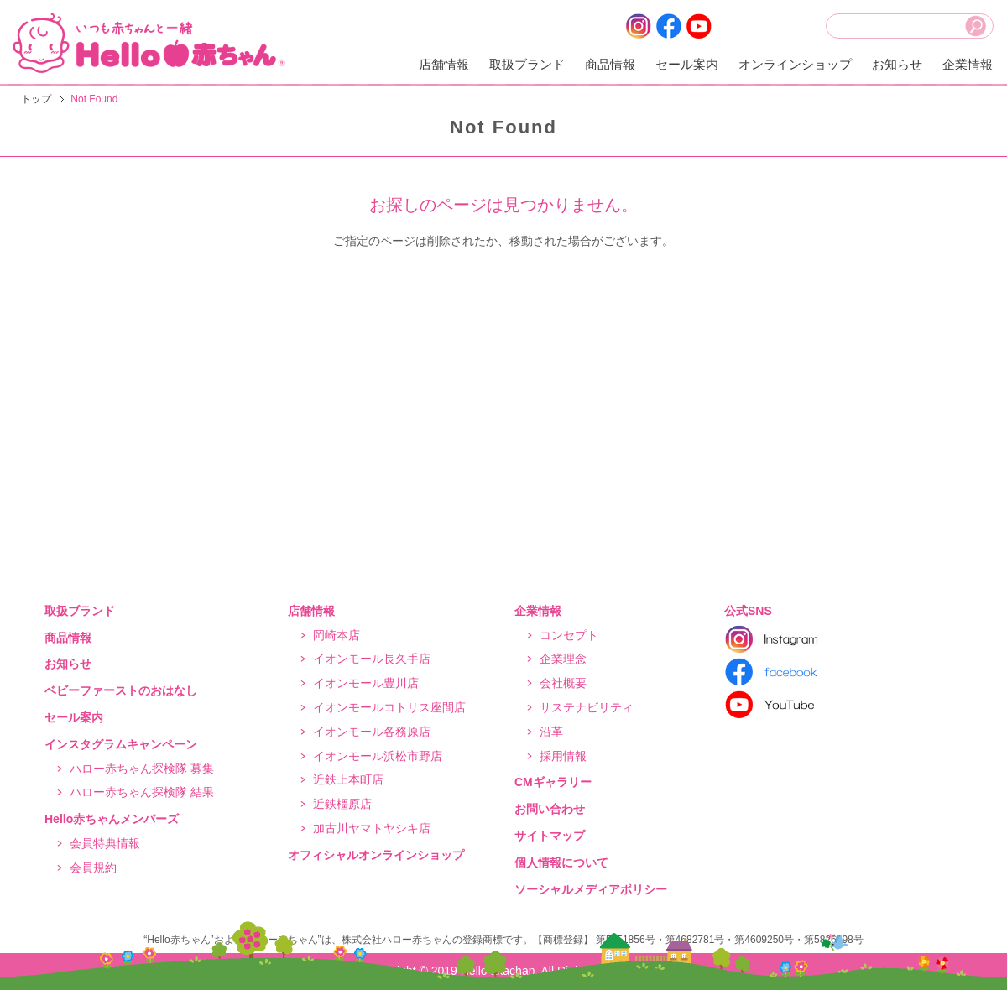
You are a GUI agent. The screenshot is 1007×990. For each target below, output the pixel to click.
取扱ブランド (527, 64)
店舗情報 (444, 64)
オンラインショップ (795, 64)
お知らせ (897, 64)
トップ (36, 99)
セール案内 (686, 64)
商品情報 (610, 64)
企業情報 (967, 64)
